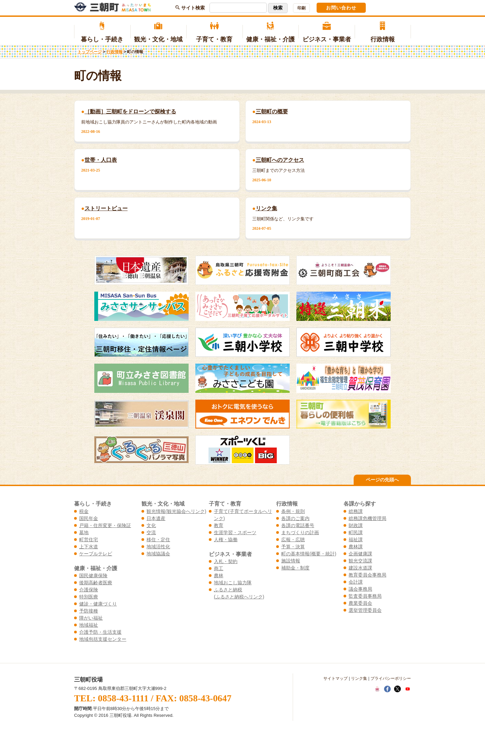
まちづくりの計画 (300, 532)
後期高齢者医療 (95, 582)
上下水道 (88, 546)
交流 (151, 532)
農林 (218, 575)
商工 (218, 568)
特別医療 (88, 596)
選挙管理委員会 (365, 610)
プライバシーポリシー (390, 678)
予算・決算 (293, 546)
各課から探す (360, 504)
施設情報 (290, 560)
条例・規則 (293, 511)
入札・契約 (225, 561)
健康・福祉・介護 (271, 32)
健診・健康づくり (98, 603)
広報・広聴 (293, 539)
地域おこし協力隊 (233, 582)
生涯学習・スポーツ (235, 532)
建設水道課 (360, 567)
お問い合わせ (341, 7)
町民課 (356, 532)
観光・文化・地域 (158, 32)
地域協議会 (158, 553)
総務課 (356, 511)
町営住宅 (88, 539)
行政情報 (383, 32)
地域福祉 (88, 625)
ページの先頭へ (382, 479)
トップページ (89, 51)
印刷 (301, 8)
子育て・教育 (214, 32)
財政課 (356, 525)
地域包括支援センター (102, 639)
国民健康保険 (93, 575)
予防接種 (88, 611)
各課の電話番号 (297, 525)
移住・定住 (158, 539)
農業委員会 (360, 603)
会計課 (356, 582)
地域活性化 (158, 546)
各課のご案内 (295, 518)
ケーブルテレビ (95, 553)
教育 (218, 525)
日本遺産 (156, 518)
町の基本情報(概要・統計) (308, 553)
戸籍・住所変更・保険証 (105, 525)
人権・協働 (225, 539)
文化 (151, 525)
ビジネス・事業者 (326, 32)
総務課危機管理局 (367, 518)
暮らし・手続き (102, 32)
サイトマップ (335, 678)
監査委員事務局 (365, 596)
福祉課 (356, 539)
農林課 (356, 546)
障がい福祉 (91, 618)
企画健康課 (360, 553)
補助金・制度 (295, 567)
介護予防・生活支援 (100, 632)
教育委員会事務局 (367, 575)
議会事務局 (360, 589)
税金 (84, 511)
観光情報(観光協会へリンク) (176, 511)
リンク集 (359, 678)
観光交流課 (360, 560)
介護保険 (88, 589)
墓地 (84, 532)
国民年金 (88, 518)
